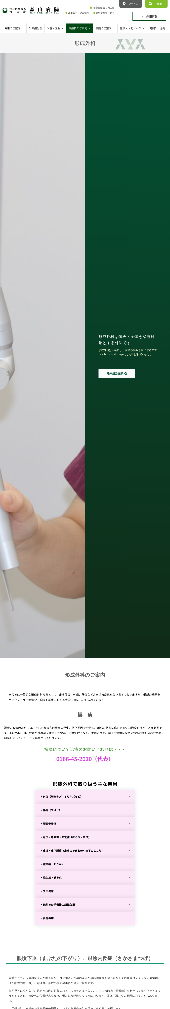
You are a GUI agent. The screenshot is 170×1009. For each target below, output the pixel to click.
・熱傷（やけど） (51, 810)
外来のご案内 (14, 28)
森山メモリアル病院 (78, 12)
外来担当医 (35, 28)
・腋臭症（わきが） (52, 864)
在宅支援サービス (105, 12)
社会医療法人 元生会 (104, 7)
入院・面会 (55, 28)
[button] (85, 797)
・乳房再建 (47, 918)
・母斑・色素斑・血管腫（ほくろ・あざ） (65, 837)
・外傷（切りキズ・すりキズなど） (61, 797)
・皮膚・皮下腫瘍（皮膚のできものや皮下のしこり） (72, 851)
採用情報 (149, 16)
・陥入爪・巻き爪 (51, 878)
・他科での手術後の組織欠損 (57, 905)
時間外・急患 (158, 28)
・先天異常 (47, 891)
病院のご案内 (105, 28)
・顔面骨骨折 (48, 824)
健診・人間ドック (132, 28)
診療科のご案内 (80, 28)
